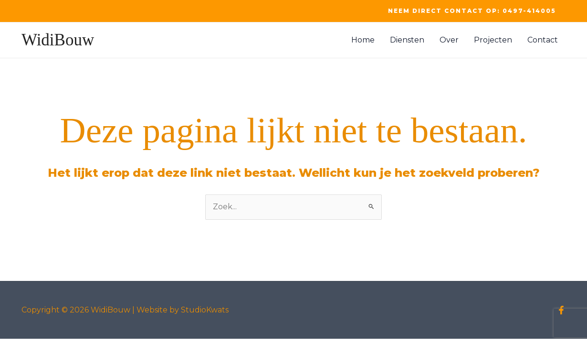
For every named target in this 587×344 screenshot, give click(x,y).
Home (363, 39)
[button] (472, 11)
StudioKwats (205, 309)
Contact (542, 39)
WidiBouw (57, 40)
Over (449, 39)
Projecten (493, 39)
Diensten (407, 39)
